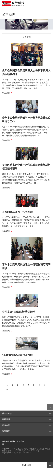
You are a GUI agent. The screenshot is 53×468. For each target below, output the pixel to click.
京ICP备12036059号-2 (22, 453)
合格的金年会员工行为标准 (17, 212)
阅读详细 (6, 93)
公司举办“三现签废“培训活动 (18, 311)
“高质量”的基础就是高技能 (17, 355)
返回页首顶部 (50, 458)
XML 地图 (26, 465)
